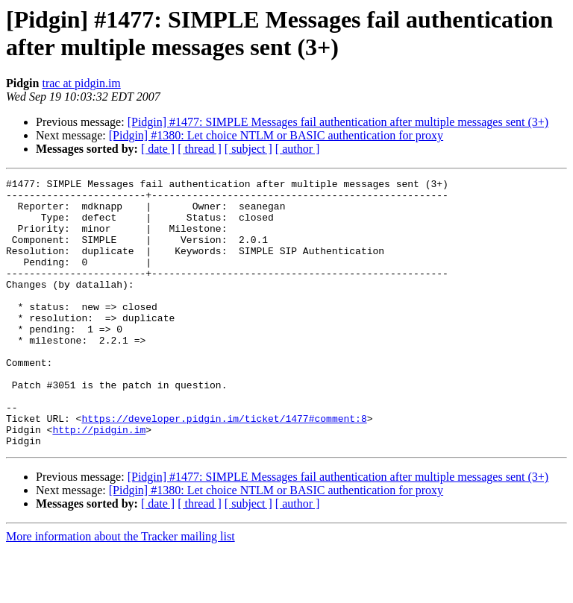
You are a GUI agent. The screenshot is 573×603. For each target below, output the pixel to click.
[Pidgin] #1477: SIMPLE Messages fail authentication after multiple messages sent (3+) (338, 122)
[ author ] (297, 148)
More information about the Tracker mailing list (120, 590)
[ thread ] (200, 148)
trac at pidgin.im (81, 83)
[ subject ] (248, 148)
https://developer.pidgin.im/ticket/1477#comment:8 (223, 467)
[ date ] (158, 148)
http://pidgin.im (98, 480)
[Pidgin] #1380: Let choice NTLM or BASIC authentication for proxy (276, 135)
